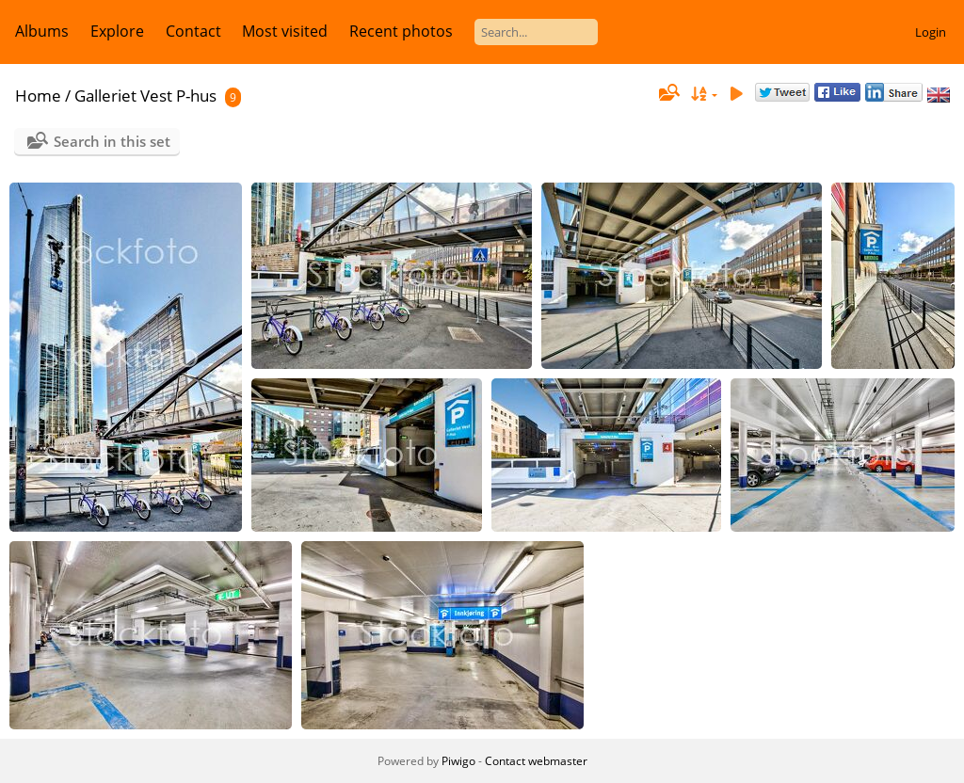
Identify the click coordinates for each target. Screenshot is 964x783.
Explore (117, 31)
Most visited (285, 31)
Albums (42, 31)
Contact (193, 31)
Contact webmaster (536, 761)
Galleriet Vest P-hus (145, 95)
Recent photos (401, 31)
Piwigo (458, 761)
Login (930, 32)
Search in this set (112, 141)
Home (38, 95)
